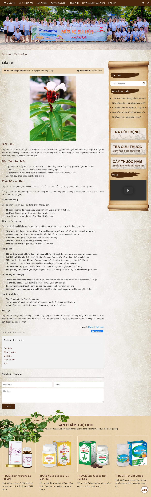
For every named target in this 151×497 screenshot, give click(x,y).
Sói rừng (8, 348)
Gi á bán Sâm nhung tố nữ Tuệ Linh (129, 107)
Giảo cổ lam (9, 359)
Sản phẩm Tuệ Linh (75, 425)
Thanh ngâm (10, 352)
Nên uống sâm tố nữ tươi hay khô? (128, 103)
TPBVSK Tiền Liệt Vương (129, 475)
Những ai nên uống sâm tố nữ (126, 117)
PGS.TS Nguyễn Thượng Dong (39, 70)
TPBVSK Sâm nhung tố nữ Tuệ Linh (129, 98)
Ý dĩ (5, 363)
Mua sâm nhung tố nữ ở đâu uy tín (128, 112)
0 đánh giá (20, 332)
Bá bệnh (8, 356)
